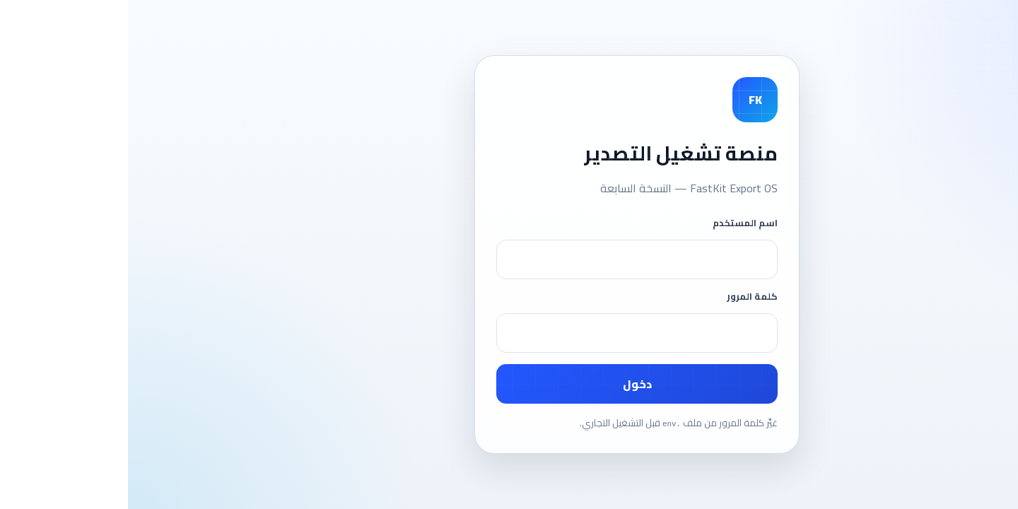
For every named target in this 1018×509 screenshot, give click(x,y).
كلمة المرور (624, 296)
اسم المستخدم (617, 222)
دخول (509, 383)
